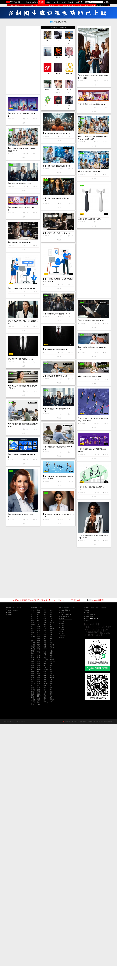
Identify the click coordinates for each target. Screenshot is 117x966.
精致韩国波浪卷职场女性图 (22, 278)
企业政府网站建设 (89, 614)
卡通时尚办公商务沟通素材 (21, 304)
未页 (78, 600)
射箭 (32, 657)
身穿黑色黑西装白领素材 (21, 501)
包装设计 (51, 5)
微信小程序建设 (89, 616)
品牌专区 (86, 5)
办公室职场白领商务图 (20, 339)
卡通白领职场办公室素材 (21, 433)
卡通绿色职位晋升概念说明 (22, 713)
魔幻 (45, 698)
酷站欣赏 (35, 2)
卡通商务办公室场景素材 (56, 127)
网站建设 (70, 2)
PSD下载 (55, 2)
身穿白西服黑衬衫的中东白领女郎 (59, 471)
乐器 (38, 688)
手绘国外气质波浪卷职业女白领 (58, 746)
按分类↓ (10, 5)
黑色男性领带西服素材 (20, 536)
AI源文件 (48, 2)
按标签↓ (17, 5)
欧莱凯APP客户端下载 (91, 618)
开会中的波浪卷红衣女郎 (21, 179)
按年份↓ (30, 5)
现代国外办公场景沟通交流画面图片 (59, 626)
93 (80, 2)
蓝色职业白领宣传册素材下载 (22, 675)
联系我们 (86, 620)
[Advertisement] (23, 60)
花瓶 (32, 688)
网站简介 (86, 610)
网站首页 (28, 2)
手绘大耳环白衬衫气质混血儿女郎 (24, 751)
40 (77, 2)
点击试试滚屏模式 (97, 600)
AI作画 (58, 5)
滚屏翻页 (100, 5)
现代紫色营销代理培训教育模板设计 (60, 656)
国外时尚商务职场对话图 (56, 225)
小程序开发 (63, 2)
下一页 (73, 600)
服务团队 (86, 612)
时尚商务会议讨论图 (20, 246)
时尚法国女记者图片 (54, 258)
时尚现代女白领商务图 (21, 465)
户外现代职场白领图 (55, 555)
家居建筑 (72, 5)
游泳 (38, 657)
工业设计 (79, 5)
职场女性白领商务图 (55, 529)
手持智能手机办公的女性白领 (58, 500)
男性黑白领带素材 (54, 305)
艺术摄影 (44, 5)
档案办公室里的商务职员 (56, 337)
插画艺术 (65, 5)
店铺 (51, 698)
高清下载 (92, 5)
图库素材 (42, 2)
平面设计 (37, 5)
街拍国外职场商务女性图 (56, 438)
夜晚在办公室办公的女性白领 (57, 156)
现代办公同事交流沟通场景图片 (23, 645)
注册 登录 (107, 5)
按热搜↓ (23, 5)
